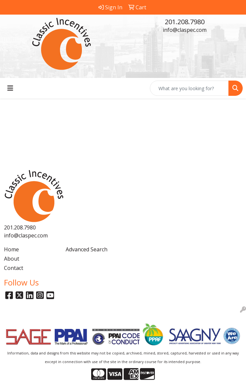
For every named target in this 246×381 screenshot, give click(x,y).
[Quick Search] (189, 88)
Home (11, 249)
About (11, 258)
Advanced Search (86, 249)
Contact (13, 268)
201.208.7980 (185, 21)
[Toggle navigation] (10, 88)
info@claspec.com (185, 29)
